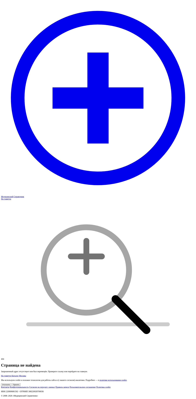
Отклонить (6, 385)
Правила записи (62, 387)
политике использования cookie (113, 380)
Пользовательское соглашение (83, 387)
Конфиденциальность (19, 387)
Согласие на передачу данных (42, 387)
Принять (16, 385)
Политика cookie (103, 387)
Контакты (5, 387)
